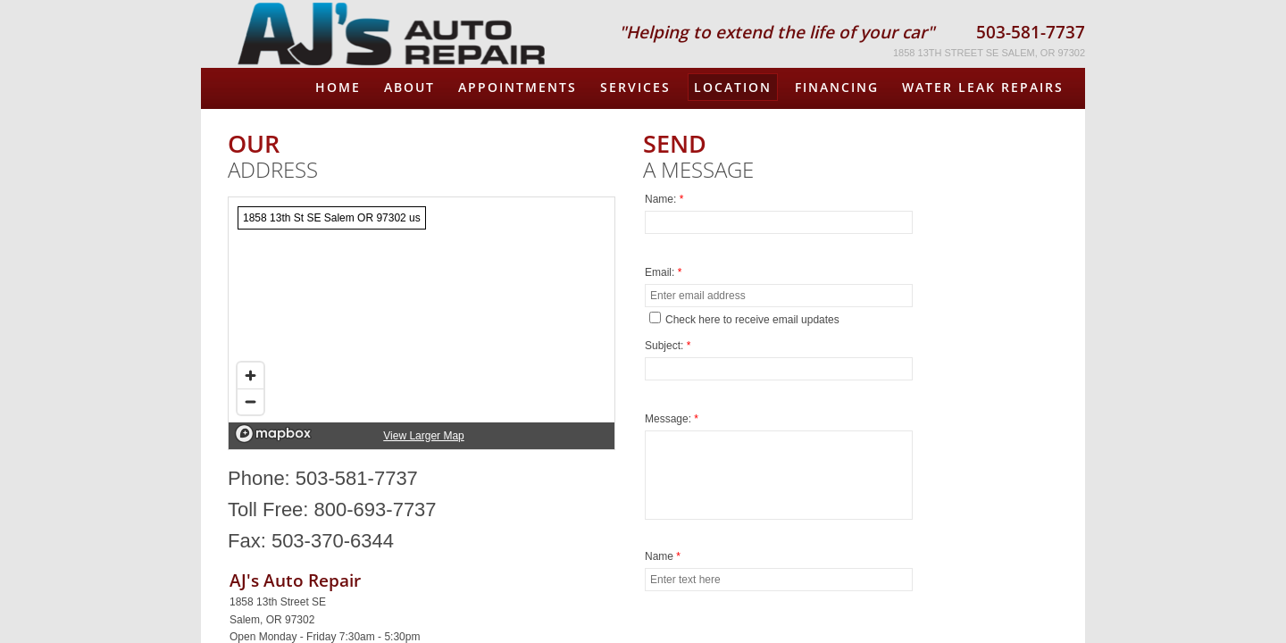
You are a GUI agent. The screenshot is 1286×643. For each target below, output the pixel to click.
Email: (663, 272)
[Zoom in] (250, 375)
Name (663, 556)
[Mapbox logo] (273, 433)
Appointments (517, 87)
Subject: (667, 345)
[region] (421, 323)
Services (635, 87)
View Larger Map (423, 436)
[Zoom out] (250, 401)
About (409, 87)
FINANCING (837, 87)
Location (733, 87)
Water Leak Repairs (983, 87)
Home (338, 87)
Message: (671, 419)
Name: (664, 199)
